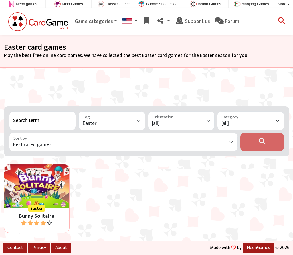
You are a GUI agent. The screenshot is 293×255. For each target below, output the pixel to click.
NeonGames (258, 247)
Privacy (39, 247)
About (61, 247)
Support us (192, 21)
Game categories (94, 21)
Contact (15, 247)
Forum (227, 21)
